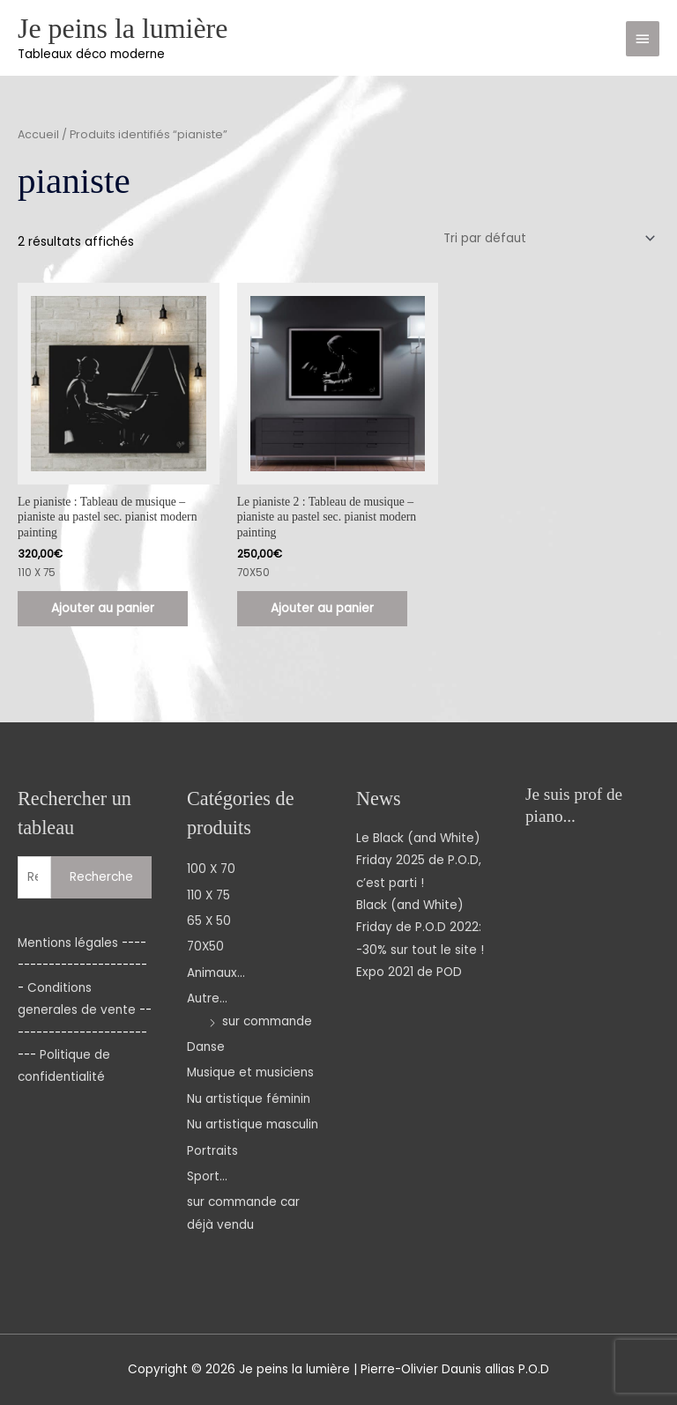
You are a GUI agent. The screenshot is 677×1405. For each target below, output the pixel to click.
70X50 (205, 946)
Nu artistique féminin (248, 1099)
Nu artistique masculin (252, 1124)
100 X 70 (211, 869)
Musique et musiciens (250, 1072)
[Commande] (546, 238)
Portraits (212, 1150)
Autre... (207, 998)
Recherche (101, 877)
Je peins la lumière (122, 28)
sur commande (267, 1021)
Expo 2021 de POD (409, 972)
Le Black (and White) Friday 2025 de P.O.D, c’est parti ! (418, 860)
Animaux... (216, 973)
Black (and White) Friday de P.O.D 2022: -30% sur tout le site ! (420, 927)
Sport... (207, 1176)
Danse (206, 1047)
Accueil (38, 134)
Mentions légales (68, 943)
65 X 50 (209, 921)
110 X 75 (208, 895)
